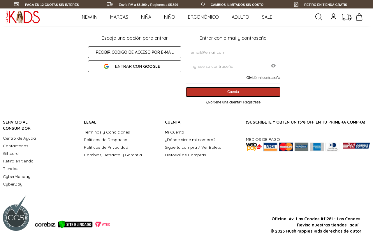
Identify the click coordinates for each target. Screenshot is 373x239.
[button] (273, 66)
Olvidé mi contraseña (263, 78)
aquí (353, 225)
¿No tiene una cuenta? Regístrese (233, 102)
